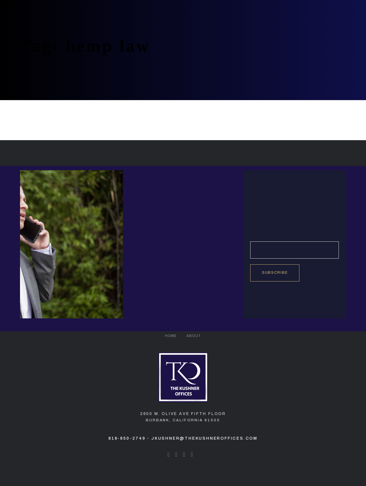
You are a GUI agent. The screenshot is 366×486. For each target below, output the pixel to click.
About (193, 336)
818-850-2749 (127, 438)
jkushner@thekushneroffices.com (204, 438)
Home (171, 336)
